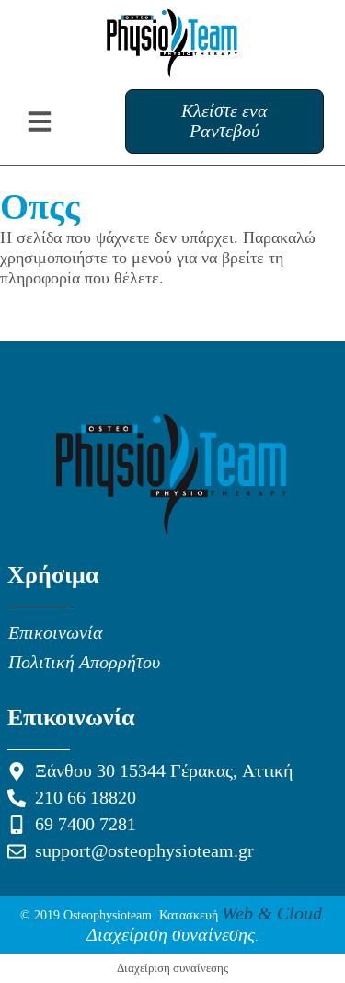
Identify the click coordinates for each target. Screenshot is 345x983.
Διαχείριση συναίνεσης (170, 935)
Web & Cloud (272, 914)
